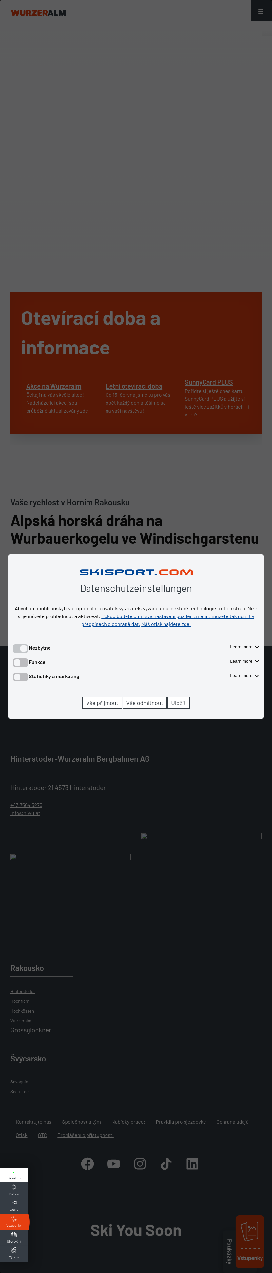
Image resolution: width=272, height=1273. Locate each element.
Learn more (244, 646)
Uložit (178, 702)
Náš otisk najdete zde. (166, 624)
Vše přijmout (102, 702)
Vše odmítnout (144, 702)
